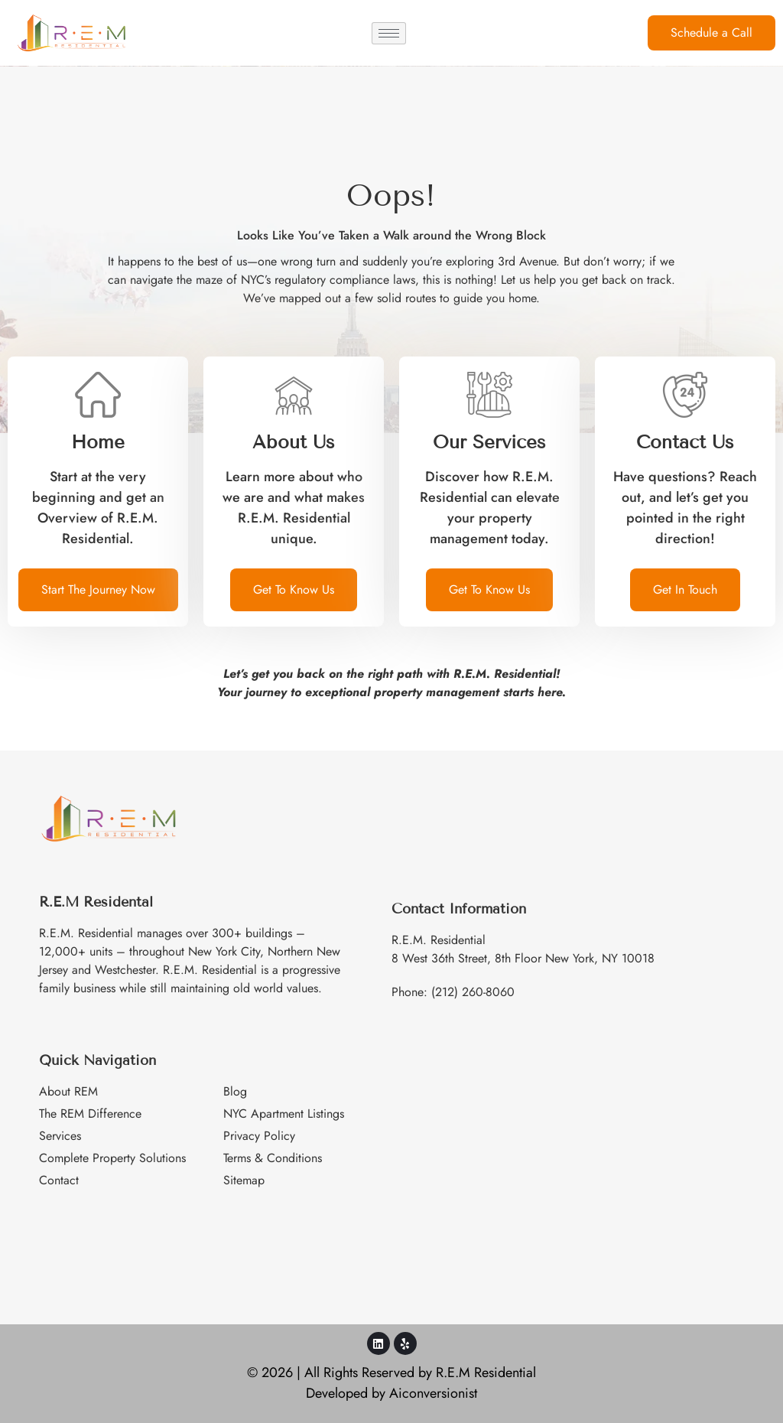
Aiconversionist (433, 1393)
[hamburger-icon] (389, 33)
